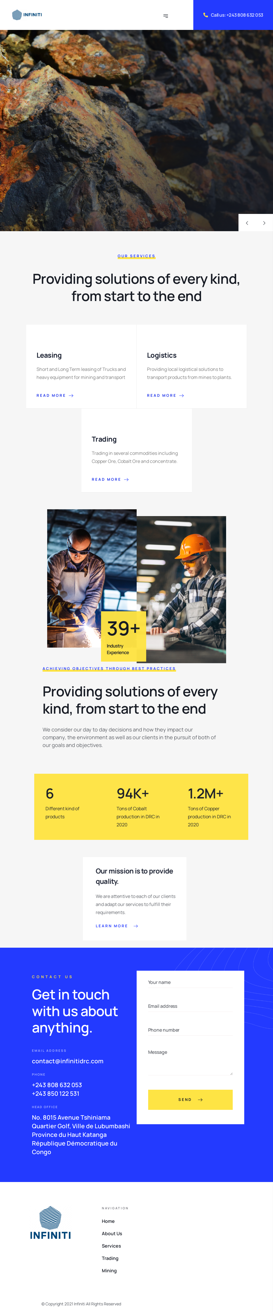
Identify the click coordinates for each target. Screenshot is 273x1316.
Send (190, 1100)
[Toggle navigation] (166, 15)
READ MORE (55, 396)
